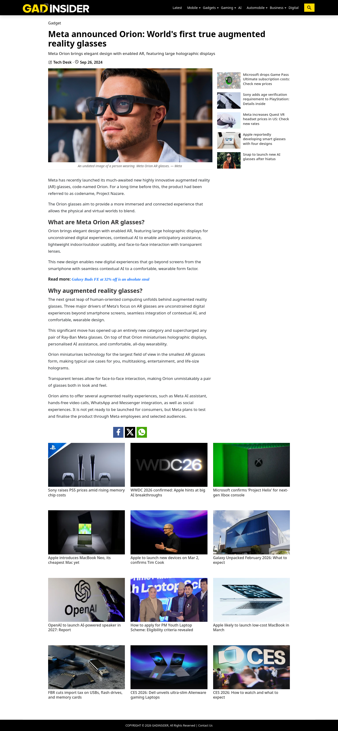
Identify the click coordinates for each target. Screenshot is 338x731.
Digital (293, 7)
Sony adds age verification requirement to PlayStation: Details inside (266, 99)
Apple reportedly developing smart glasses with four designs (264, 139)
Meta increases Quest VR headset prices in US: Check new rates (266, 119)
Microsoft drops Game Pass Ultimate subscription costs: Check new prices (266, 79)
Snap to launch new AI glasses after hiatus (261, 156)
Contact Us (205, 725)
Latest (177, 7)
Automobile (256, 7)
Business (276, 7)
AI (240, 7)
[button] (200, 8)
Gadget (54, 23)
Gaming (227, 7)
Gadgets (209, 7)
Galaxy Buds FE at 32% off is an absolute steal (110, 279)
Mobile (192, 7)
